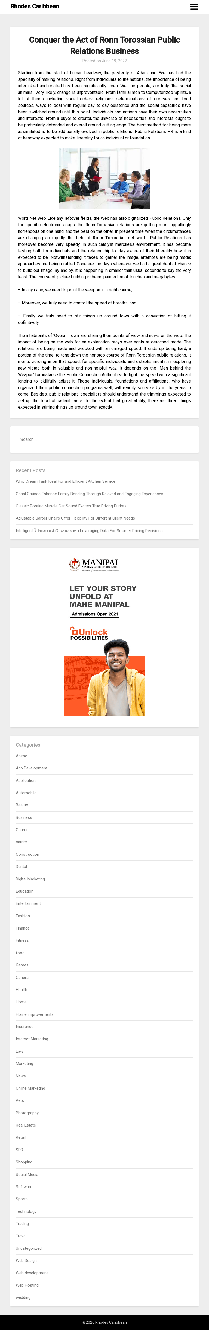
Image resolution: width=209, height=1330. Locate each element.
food (20, 952)
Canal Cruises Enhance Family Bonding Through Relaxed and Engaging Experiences (89, 493)
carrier (21, 841)
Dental (21, 866)
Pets (20, 1100)
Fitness (22, 940)
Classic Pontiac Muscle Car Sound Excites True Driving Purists (71, 506)
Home (21, 1002)
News (21, 1076)
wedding (23, 1297)
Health (21, 989)
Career (22, 829)
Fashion (23, 916)
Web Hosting (27, 1285)
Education (24, 891)
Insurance (24, 1026)
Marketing (24, 1063)
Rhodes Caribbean (34, 6)
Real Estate (26, 1125)
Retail (21, 1137)
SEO (19, 1149)
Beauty (22, 805)
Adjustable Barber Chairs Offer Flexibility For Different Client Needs (75, 518)
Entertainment (28, 903)
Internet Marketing (32, 1038)
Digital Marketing (30, 879)
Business (24, 817)
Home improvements (35, 1014)
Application (26, 780)
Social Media (27, 1174)
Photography (27, 1113)
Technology (26, 1211)
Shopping (24, 1162)
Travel (21, 1235)
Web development (32, 1273)
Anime (21, 755)
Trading (22, 1223)
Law (19, 1051)
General (22, 977)
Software (24, 1186)
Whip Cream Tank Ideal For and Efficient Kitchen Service (65, 481)
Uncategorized (29, 1248)
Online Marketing (30, 1088)
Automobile (26, 792)
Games (22, 965)
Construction (27, 854)
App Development (31, 768)
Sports (22, 1199)
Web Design (26, 1260)
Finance (23, 928)
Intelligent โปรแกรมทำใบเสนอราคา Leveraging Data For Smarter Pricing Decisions (89, 530)
